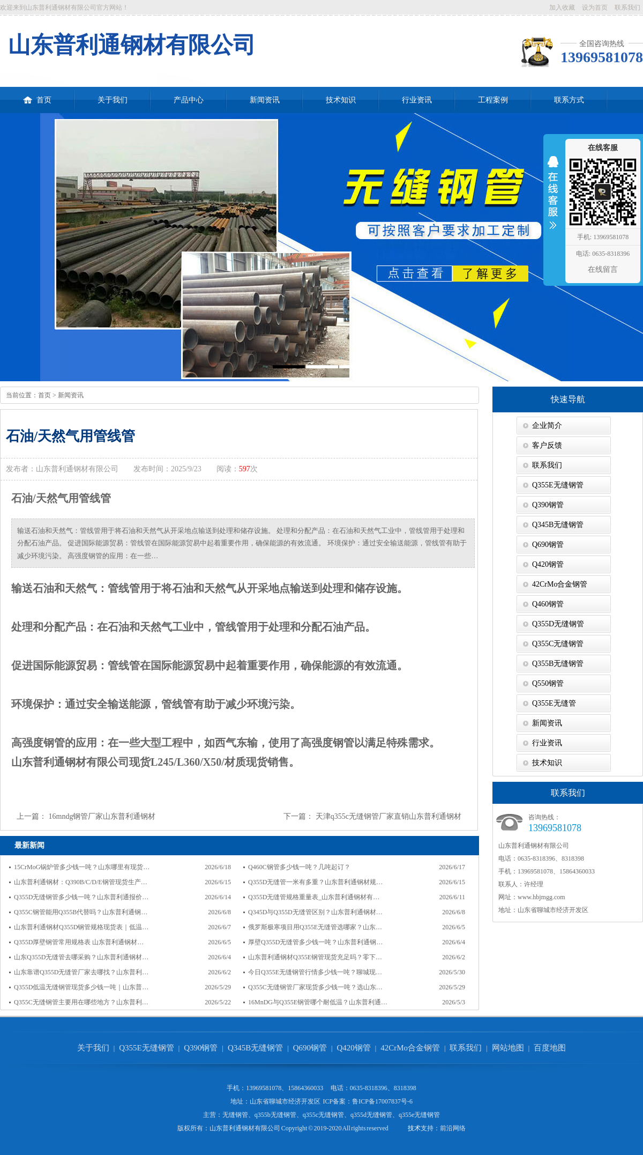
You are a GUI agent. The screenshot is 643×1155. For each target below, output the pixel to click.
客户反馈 (547, 445)
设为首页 (595, 7)
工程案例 (493, 100)
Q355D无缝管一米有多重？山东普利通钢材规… (315, 882)
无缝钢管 (235, 1115)
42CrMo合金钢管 (559, 584)
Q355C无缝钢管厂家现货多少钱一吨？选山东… (315, 987)
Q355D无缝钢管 (558, 624)
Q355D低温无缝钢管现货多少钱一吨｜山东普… (81, 987)
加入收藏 (562, 7)
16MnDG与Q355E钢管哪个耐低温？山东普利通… (317, 1002)
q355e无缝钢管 (419, 1115)
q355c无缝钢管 (323, 1115)
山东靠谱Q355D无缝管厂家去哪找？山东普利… (81, 972)
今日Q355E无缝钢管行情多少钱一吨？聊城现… (315, 972)
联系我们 (627, 7)
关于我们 (113, 100)
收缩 (553, 199)
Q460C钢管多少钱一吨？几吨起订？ (299, 867)
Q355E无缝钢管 (558, 485)
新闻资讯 (265, 100)
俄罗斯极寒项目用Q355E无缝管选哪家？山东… (315, 927)
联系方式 (569, 100)
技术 (414, 1128)
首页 (37, 95)
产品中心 (189, 100)
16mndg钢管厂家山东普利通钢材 (102, 816)
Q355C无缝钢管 (558, 644)
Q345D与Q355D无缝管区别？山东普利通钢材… (315, 912)
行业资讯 (417, 100)
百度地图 (550, 1047)
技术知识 (341, 100)
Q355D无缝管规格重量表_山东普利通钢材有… (313, 897)
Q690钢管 (548, 545)
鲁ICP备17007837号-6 (382, 1101)
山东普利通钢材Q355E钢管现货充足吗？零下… (315, 957)
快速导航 (568, 399)
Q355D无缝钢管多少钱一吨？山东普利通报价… (81, 897)
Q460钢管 (548, 604)
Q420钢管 (548, 564)
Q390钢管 (548, 505)
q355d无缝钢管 (371, 1115)
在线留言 (603, 269)
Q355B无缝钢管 (558, 664)
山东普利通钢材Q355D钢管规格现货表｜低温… (81, 927)
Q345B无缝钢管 (558, 525)
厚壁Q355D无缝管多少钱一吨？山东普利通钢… (315, 942)
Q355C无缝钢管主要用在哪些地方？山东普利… (81, 1002)
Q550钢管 (548, 683)
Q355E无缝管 (554, 703)
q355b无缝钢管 (275, 1115)
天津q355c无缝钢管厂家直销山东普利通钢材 (388, 816)
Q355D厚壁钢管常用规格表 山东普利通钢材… (79, 942)
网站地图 (508, 1047)
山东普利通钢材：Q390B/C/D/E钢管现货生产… (80, 882)
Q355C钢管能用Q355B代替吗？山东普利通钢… (80, 912)
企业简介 (547, 425)
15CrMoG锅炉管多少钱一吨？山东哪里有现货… (81, 867)
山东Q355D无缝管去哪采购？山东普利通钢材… (81, 957)
